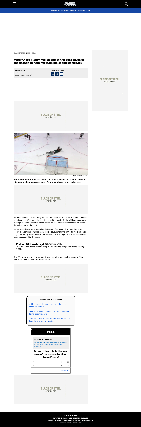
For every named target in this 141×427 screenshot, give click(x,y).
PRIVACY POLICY (72, 420)
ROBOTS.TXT (77, 423)
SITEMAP (69, 423)
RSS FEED (63, 423)
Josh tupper (19, 73)
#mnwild (52, 244)
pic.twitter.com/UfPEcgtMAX (28, 246)
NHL (28, 53)
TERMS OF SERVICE (56, 420)
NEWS (34, 53)
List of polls (64, 370)
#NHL (59, 244)
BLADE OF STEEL (19, 53)
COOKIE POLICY (87, 420)
